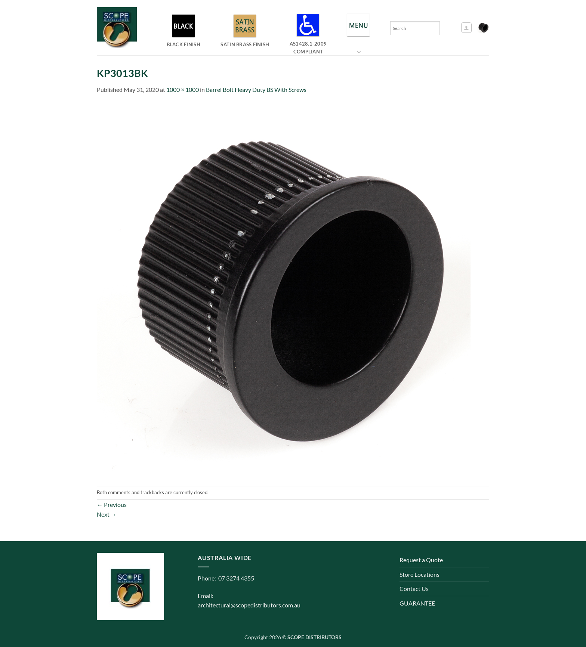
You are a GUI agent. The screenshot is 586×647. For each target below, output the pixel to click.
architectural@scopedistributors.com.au (249, 605)
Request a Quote (421, 559)
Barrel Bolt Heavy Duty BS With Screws (256, 89)
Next (107, 514)
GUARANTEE (417, 603)
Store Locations (420, 574)
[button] (466, 27)
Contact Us (414, 588)
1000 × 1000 (182, 89)
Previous (112, 504)
